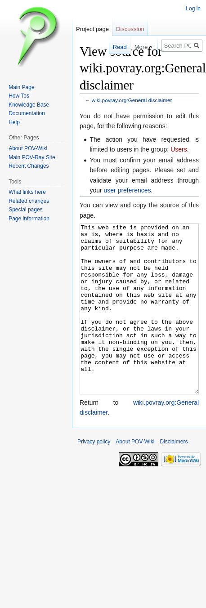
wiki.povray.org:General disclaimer (132, 100)
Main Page (21, 87)
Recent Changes (29, 166)
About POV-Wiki (28, 148)
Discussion (130, 29)
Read (115, 47)
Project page (92, 29)
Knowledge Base (29, 105)
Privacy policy (93, 475)
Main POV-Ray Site (32, 157)
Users (178, 149)
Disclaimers (174, 475)
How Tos (19, 96)
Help (14, 122)
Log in (193, 8)
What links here (27, 192)
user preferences (127, 190)
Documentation (27, 113)
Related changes (29, 201)
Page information (29, 218)
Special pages (25, 209)
